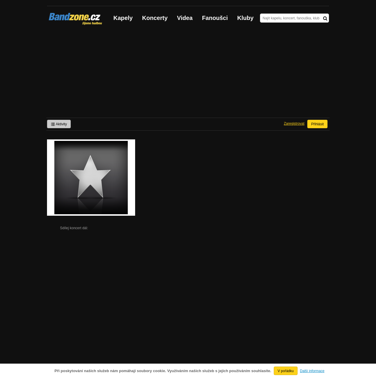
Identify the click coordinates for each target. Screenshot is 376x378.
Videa (185, 18)
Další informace (312, 371)
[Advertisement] (188, 74)
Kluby (245, 18)
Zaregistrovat (294, 124)
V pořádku (286, 371)
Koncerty (155, 18)
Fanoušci (215, 18)
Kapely (123, 18)
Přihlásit (317, 124)
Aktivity (59, 124)
